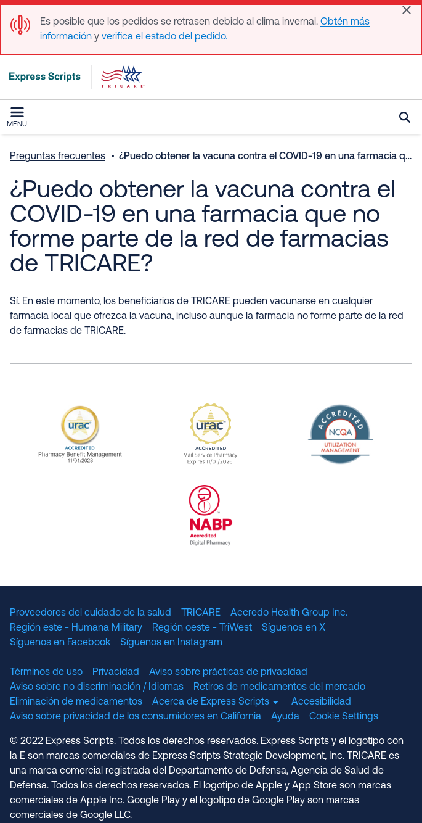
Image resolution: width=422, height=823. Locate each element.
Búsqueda (405, 117)
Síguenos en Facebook (60, 643)
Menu (17, 117)
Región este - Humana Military (76, 628)
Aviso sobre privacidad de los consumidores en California (135, 717)
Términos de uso (46, 672)
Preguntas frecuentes (57, 157)
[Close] (407, 10)
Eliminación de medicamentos (76, 702)
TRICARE (201, 613)
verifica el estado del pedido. (164, 37)
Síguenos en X (293, 628)
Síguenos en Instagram (171, 643)
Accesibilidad (321, 702)
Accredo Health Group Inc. (288, 613)
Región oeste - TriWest (202, 628)
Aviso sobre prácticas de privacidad (228, 672)
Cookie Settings (343, 717)
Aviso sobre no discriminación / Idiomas (97, 687)
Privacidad (115, 672)
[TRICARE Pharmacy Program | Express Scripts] (72, 77)
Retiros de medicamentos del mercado (279, 687)
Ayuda (285, 717)
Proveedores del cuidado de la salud (90, 613)
